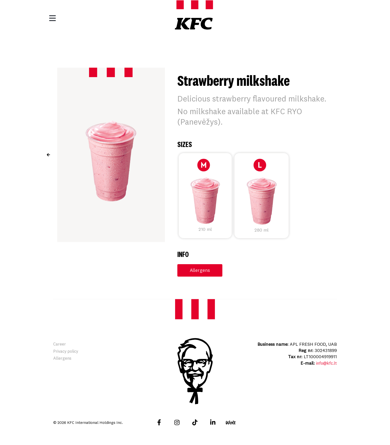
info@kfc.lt (325, 363)
